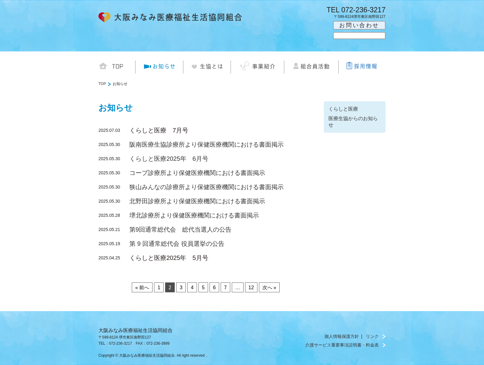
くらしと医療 (343, 109)
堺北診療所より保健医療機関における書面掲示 (194, 215)
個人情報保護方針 (341, 336)
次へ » (269, 287)
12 (251, 287)
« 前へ (142, 287)
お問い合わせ (359, 25)
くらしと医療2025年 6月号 (168, 158)
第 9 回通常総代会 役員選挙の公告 (176, 243)
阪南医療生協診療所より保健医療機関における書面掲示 (206, 144)
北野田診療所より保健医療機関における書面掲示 (197, 201)
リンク (372, 336)
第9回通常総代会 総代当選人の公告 (180, 229)
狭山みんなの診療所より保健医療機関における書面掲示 (206, 187)
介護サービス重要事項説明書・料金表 (342, 345)
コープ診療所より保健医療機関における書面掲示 (197, 172)
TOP (102, 84)
